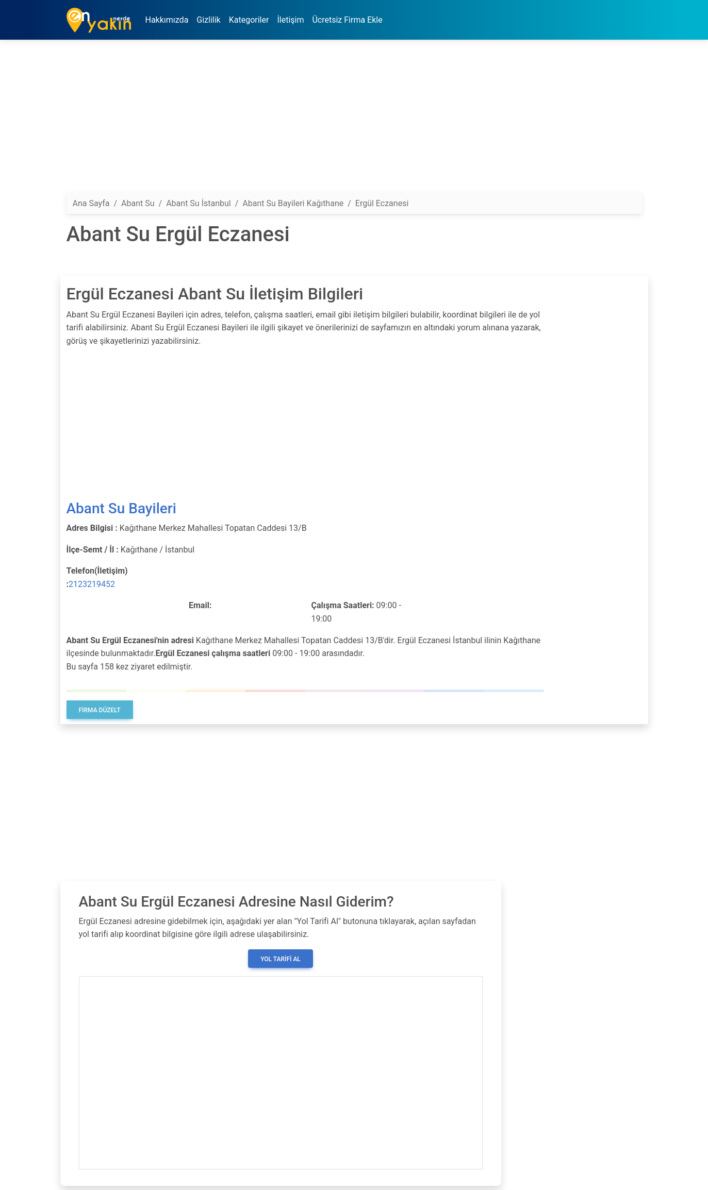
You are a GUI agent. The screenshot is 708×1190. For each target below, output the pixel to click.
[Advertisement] (354, 120)
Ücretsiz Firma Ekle (347, 20)
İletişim (290, 20)
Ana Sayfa (91, 203)
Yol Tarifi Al (280, 959)
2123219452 (92, 584)
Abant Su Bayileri (121, 508)
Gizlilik (208, 20)
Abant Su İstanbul (198, 203)
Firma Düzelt (100, 710)
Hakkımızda (167, 20)
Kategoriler (249, 20)
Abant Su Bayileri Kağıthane (292, 203)
